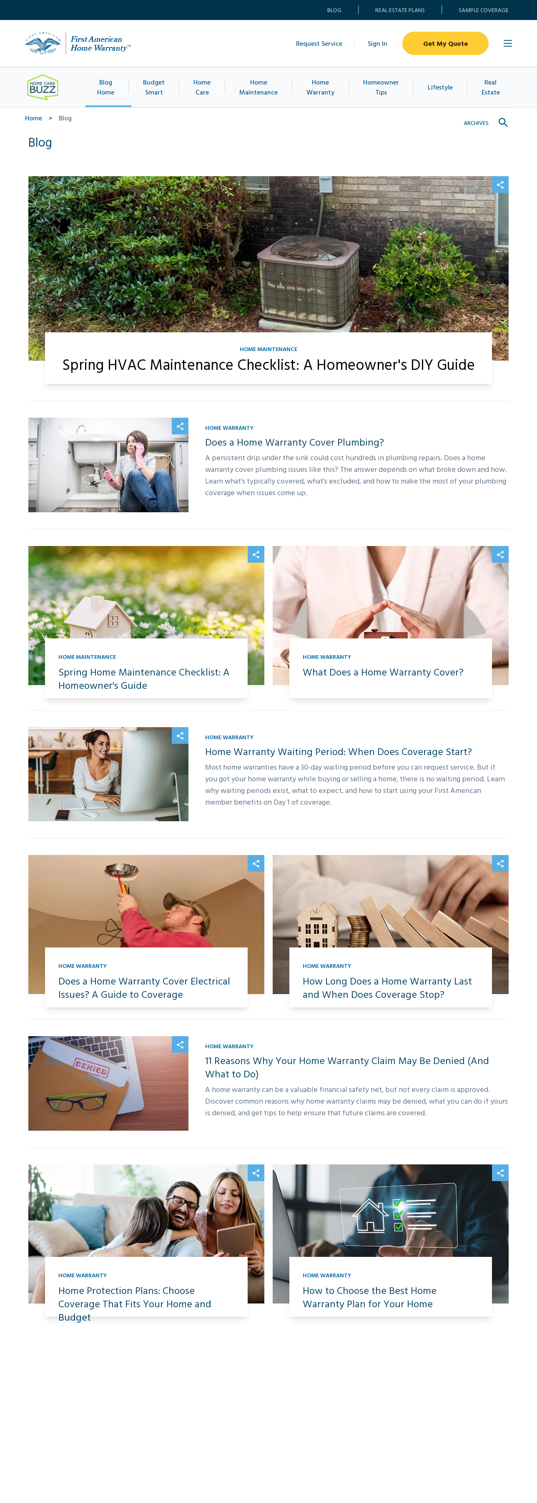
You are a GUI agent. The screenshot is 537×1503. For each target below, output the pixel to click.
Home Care (209, 87)
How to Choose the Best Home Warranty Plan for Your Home (370, 1297)
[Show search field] (504, 123)
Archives (476, 122)
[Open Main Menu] (508, 43)
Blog (334, 10)
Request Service (319, 43)
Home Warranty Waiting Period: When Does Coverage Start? (338, 751)
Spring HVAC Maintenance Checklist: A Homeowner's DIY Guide (269, 364)
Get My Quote (445, 43)
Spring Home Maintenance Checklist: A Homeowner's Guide (144, 678)
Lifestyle (439, 87)
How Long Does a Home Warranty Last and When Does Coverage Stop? (387, 987)
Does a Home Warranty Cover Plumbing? (294, 441)
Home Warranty (326, 87)
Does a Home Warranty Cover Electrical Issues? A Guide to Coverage (144, 987)
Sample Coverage (484, 10)
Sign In (377, 43)
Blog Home (110, 87)
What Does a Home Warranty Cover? (383, 671)
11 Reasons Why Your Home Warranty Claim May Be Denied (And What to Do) (347, 1067)
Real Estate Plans (400, 10)
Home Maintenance (265, 87)
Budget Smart (160, 87)
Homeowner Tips (385, 87)
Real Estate (486, 87)
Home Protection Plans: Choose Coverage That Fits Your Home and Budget (134, 1303)
